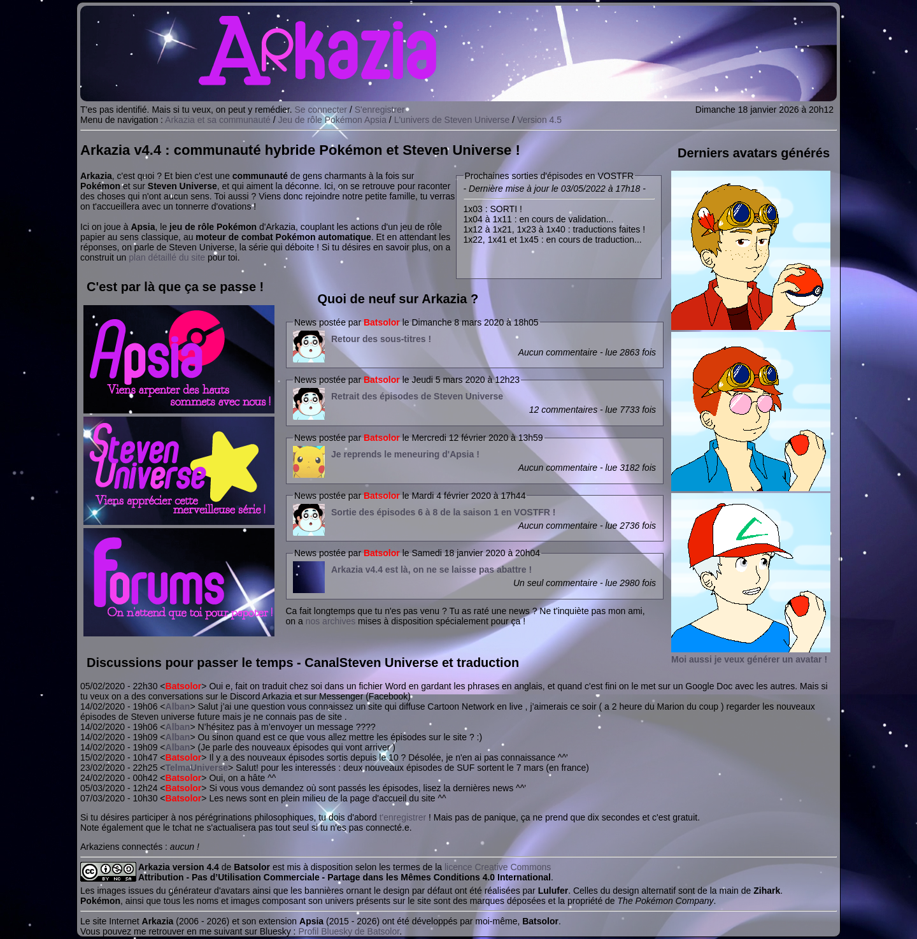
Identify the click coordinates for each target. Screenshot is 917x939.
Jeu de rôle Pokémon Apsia (332, 120)
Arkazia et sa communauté (218, 120)
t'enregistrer (403, 817)
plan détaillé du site (167, 257)
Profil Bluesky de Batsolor (348, 931)
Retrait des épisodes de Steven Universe (417, 396)
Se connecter (321, 109)
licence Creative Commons (497, 867)
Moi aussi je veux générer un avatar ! (749, 659)
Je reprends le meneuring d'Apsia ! (405, 454)
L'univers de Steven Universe (452, 120)
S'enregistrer (380, 109)
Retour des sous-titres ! (381, 339)
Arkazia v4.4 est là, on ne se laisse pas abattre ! (431, 569)
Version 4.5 (539, 120)
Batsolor (382, 322)
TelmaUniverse (197, 768)
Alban (178, 706)
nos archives (331, 621)
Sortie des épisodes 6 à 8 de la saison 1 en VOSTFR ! (443, 512)
